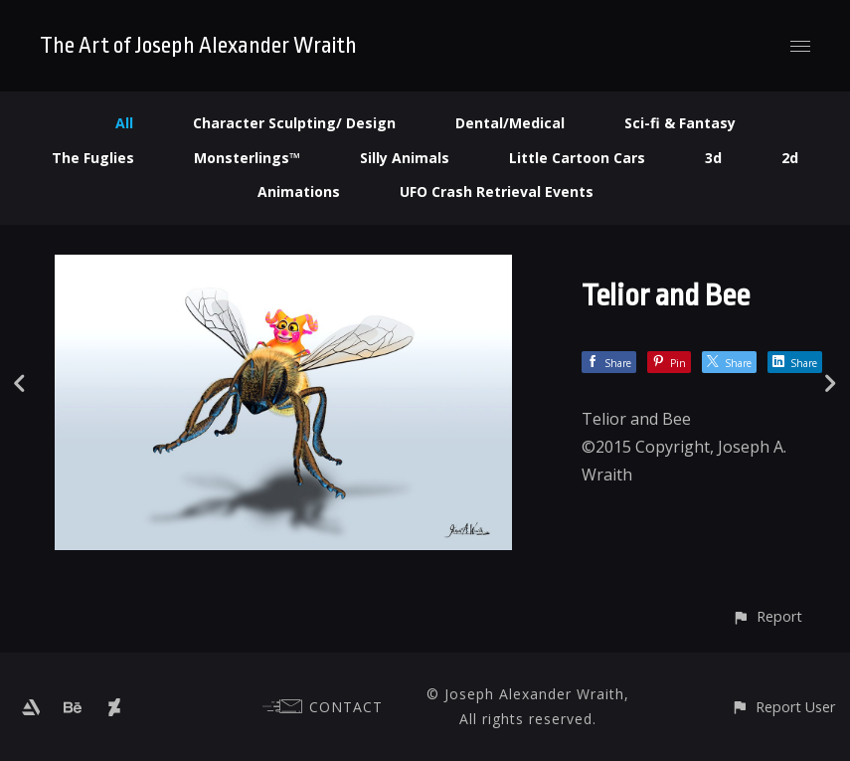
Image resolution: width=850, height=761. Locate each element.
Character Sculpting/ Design (294, 122)
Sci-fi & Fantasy (680, 122)
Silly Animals (404, 157)
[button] (767, 616)
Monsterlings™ (247, 157)
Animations (298, 191)
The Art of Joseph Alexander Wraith (198, 46)
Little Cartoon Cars (577, 157)
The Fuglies (93, 157)
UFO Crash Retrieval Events (497, 191)
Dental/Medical (510, 122)
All (124, 122)
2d (789, 157)
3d (713, 157)
